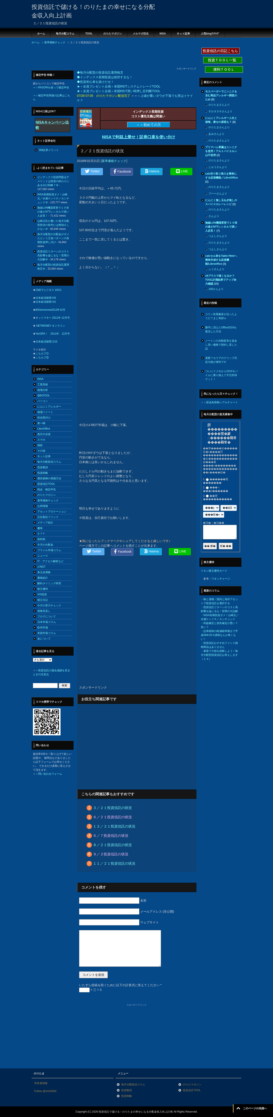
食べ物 (41, 423)
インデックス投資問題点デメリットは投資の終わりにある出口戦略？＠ (53, 181)
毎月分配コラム (65, 33)
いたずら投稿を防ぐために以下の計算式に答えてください (120, 985)
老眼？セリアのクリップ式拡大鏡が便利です (221, 359)
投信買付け (44, 417)
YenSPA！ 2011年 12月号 (53, 333)
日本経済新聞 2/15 (46, 341)
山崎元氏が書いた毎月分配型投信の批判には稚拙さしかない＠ (53, 224)
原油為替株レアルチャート (222, 402)
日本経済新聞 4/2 (46, 301)
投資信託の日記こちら (220, 51)
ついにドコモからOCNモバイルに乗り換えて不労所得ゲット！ (221, 375)
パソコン (42, 401)
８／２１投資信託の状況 (112, 845)
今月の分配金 (45, 544)
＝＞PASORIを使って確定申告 (51, 87)
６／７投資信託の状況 (110, 835)
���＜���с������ (215, 489)
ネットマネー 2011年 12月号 (53, 317)
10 (216, 283)
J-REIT (41, 566)
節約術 (41, 539)
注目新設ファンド (48, 517)
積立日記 (42, 599)
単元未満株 (44, 572)
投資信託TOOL (46, 483)
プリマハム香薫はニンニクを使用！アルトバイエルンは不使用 (221, 151)
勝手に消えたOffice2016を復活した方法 (221, 329)
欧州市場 (42, 627)
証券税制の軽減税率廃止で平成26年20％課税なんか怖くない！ (219, 635)
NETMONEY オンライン (50, 325)
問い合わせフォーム (50, 773)
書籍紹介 (42, 577)
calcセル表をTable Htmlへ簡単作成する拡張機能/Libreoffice (221, 259)
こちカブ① (42, 353)
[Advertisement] (112, 57)
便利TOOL (43, 395)
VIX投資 (42, 594)
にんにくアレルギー (49, 406)
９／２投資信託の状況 (110, 854)
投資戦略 (42, 472)
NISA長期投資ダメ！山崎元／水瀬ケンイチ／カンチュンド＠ (53, 198)
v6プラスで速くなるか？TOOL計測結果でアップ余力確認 (220, 279)
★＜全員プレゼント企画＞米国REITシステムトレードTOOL (118, 86)
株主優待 (42, 588)
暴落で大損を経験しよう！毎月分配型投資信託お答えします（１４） (219, 654)
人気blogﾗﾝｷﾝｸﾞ (210, 33)
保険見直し (44, 611)
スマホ (41, 439)
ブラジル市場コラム (49, 550)
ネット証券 (183, 33)
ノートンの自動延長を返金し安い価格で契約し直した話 (221, 344)
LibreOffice (43, 428)
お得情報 (42, 506)
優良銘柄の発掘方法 (49, 478)
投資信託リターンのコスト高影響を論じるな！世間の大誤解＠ (53, 255)
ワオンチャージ (220, 578)
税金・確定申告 (46, 489)
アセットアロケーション (51, 511)
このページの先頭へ (255, 1108)
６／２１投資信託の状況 (112, 817)
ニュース (42, 555)
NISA (162, 33)
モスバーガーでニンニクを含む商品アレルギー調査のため (221, 95)
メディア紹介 (45, 522)
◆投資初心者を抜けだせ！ (95, 82)
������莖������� (215, 481)
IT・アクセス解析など (50, 561)
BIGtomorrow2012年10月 (50, 309)
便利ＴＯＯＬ (224, 69)
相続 (40, 445)
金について (44, 638)
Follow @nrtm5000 (45, 1091)
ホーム (41, 33)
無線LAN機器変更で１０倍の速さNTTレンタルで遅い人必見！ (53, 211)
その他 (41, 450)
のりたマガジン (112, 33)
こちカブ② (42, 357)
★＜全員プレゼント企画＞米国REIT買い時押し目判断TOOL (118, 91)
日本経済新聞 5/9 (46, 297)
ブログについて (46, 616)
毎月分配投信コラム (49, 461)
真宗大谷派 (44, 434)
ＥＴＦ (41, 533)
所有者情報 (40, 1083)
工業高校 (42, 384)
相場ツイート (45, 412)
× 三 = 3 (90, 989)
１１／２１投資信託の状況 (114, 863)
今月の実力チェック (49, 605)
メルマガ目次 (141, 33)
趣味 (40, 528)
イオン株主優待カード (214, 570)
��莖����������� (217, 497)
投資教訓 (42, 467)
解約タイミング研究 (49, 583)
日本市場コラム (46, 622)
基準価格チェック (114, 161)
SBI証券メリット (49, 150)
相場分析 (42, 390)
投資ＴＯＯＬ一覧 (223, 60)
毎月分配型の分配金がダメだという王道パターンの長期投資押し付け (53, 238)
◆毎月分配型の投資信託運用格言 (100, 72)
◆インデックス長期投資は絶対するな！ (105, 77)
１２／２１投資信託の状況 (114, 826)
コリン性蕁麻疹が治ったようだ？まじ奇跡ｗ (221, 316)
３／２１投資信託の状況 (112, 808)
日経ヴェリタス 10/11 (48, 289)
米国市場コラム (46, 633)
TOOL (89, 33)
